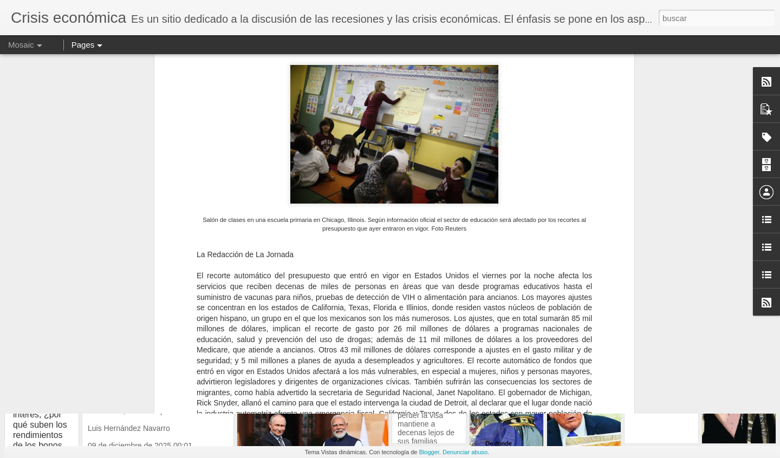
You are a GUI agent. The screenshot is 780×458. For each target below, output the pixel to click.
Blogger (429, 452)
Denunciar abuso (465, 452)
